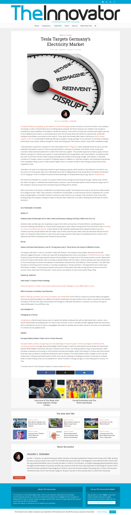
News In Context (65, 35)
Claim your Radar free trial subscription (102, 502)
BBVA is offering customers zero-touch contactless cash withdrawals (45, 297)
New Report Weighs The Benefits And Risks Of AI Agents (37, 424)
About (66, 26)
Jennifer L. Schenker (67, 49)
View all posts (19, 478)
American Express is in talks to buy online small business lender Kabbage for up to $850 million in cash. (57, 286)
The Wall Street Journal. (96, 255)
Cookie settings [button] (102, 512)
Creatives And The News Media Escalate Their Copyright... (107, 435)
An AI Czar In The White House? (106, 423)
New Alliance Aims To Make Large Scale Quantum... (72, 424)
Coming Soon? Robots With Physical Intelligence (36, 435)
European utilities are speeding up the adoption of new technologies (45, 126)
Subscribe (58, 26)
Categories (46, 26)
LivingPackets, (26, 320)
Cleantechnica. (99, 174)
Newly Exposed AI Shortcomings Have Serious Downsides (71, 435)
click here (67, 366)
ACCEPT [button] (112, 512)
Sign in (74, 26)
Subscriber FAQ (86, 26)
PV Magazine (72, 147)
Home (37, 26)
